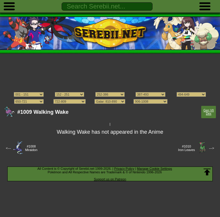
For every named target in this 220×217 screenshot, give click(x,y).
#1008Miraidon (31, 148)
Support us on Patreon (110, 179)
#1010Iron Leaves (186, 148)
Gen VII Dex (209, 112)
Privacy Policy (124, 168)
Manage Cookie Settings (154, 168)
